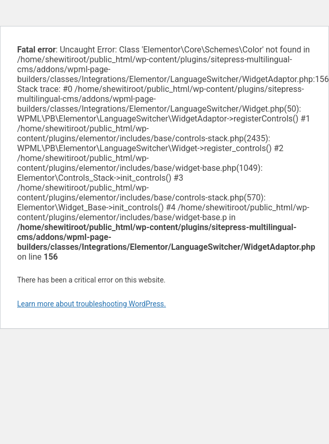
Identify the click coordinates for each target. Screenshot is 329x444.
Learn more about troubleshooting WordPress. (91, 304)
